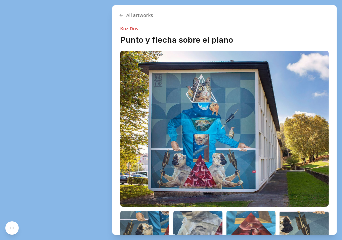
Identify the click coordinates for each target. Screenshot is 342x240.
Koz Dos (129, 28)
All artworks (136, 15)
